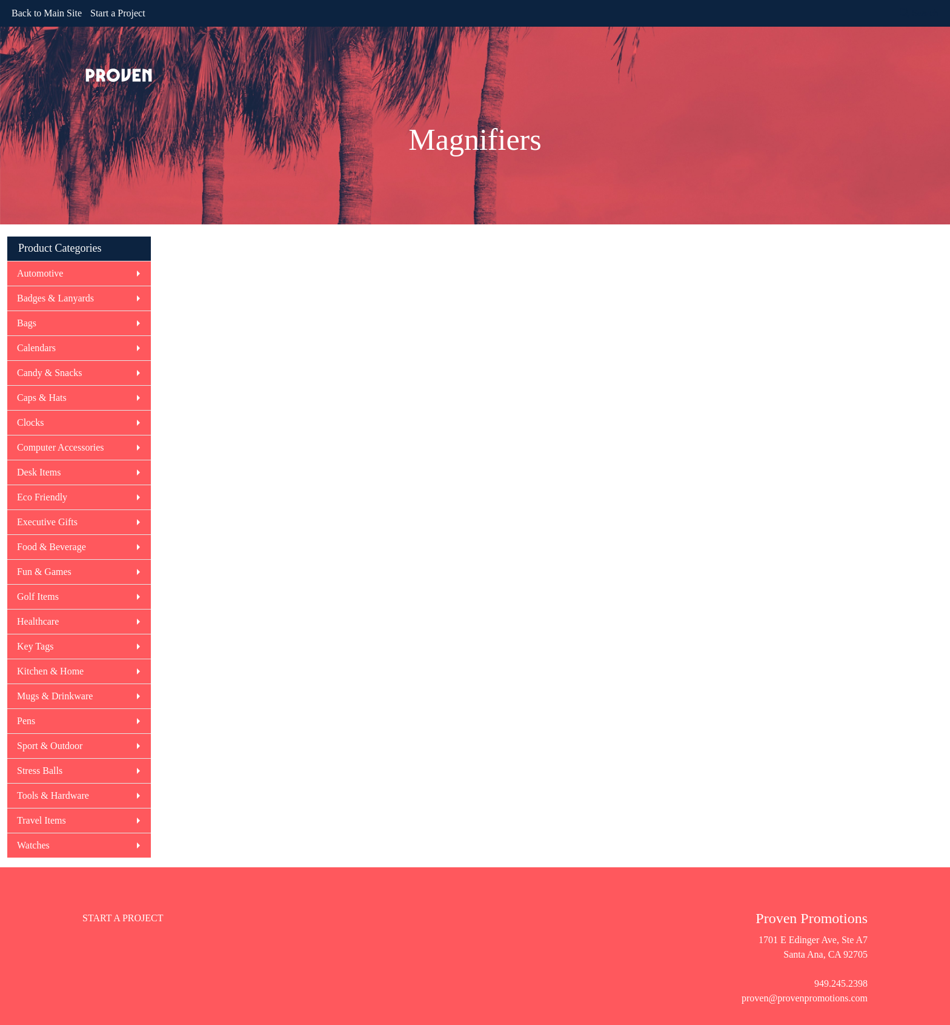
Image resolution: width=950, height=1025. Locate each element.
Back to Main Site (47, 13)
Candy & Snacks (49, 373)
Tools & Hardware (53, 795)
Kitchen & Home (50, 671)
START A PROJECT (123, 918)
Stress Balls (39, 770)
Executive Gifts (47, 522)
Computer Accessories (60, 447)
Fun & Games (44, 571)
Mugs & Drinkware (55, 696)
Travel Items (41, 820)
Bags (26, 323)
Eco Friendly (42, 497)
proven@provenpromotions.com (805, 998)
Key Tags (35, 646)
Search (919, 13)
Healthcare (38, 621)
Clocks (30, 422)
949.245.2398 (841, 983)
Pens (26, 721)
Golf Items (38, 596)
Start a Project (117, 13)
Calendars (36, 348)
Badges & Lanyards (55, 298)
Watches (33, 845)
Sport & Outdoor (49, 746)
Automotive (40, 273)
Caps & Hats (42, 397)
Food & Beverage (51, 547)
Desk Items (39, 472)
